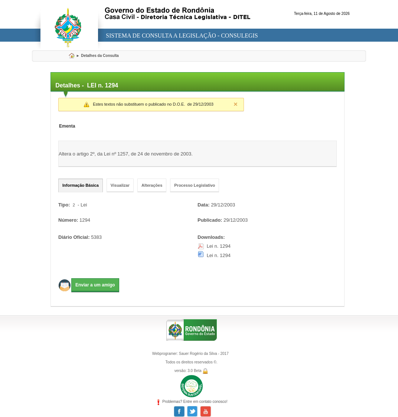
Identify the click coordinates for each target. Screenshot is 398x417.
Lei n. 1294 (219, 246)
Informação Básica (80, 185)
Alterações (151, 185)
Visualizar (120, 185)
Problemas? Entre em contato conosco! (192, 402)
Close (235, 104)
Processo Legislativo (194, 185)
